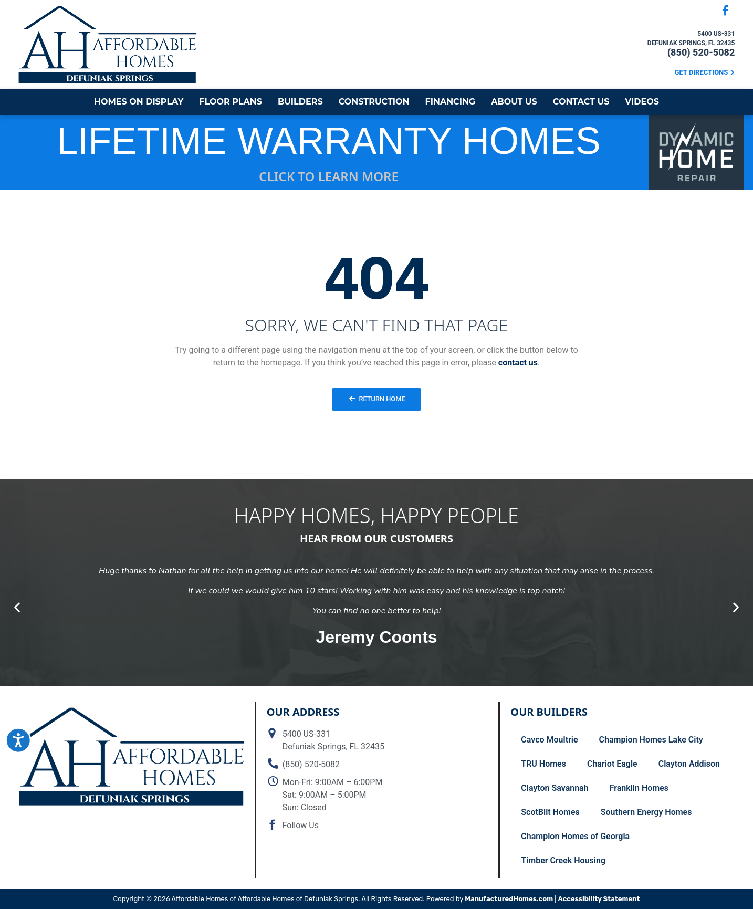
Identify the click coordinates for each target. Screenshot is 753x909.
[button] (17, 606)
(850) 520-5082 (701, 52)
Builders (300, 102)
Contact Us (581, 102)
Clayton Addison (689, 764)
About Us (514, 102)
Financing (450, 102)
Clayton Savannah (554, 788)
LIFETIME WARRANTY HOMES (329, 141)
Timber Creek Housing (563, 860)
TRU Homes (543, 764)
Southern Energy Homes (646, 812)
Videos (642, 102)
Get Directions (701, 72)
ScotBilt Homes (550, 812)
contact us (518, 363)
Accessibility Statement (599, 899)
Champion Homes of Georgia (575, 836)
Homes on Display (138, 102)
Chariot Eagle (612, 764)
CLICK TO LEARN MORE (329, 176)
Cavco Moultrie (549, 740)
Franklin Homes (639, 788)
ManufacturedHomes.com (509, 899)
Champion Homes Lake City (651, 740)
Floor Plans (230, 102)
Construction (374, 102)
